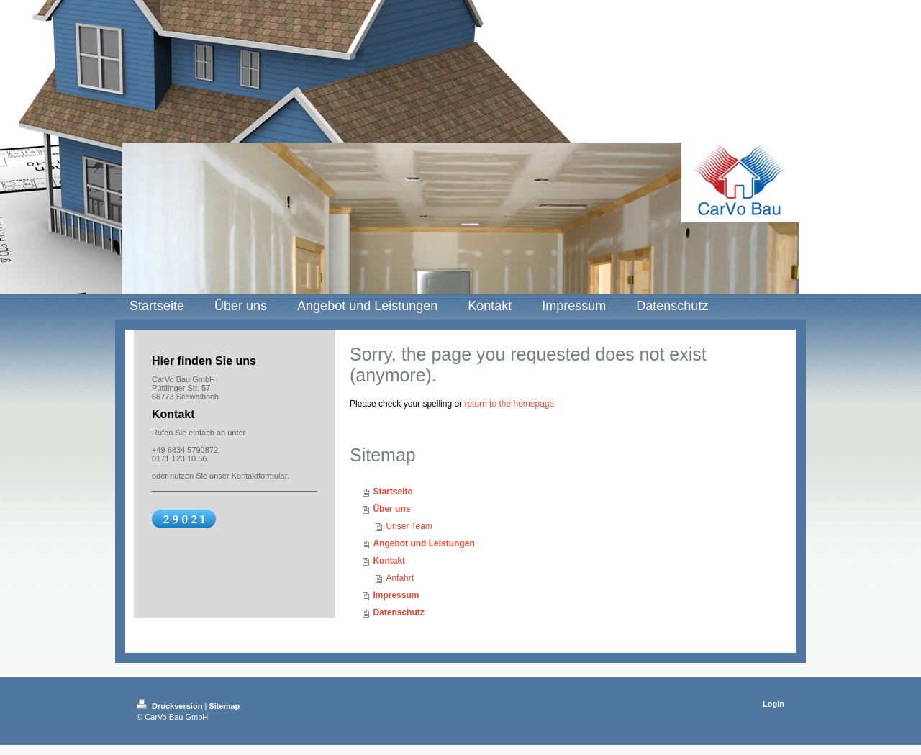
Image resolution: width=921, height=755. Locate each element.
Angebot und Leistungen (423, 543)
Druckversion (170, 706)
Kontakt (389, 561)
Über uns (391, 509)
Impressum (396, 595)
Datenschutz (398, 612)
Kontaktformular (259, 475)
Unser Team (409, 526)
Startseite (392, 492)
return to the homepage (509, 404)
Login (773, 704)
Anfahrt (400, 578)
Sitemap (224, 706)
